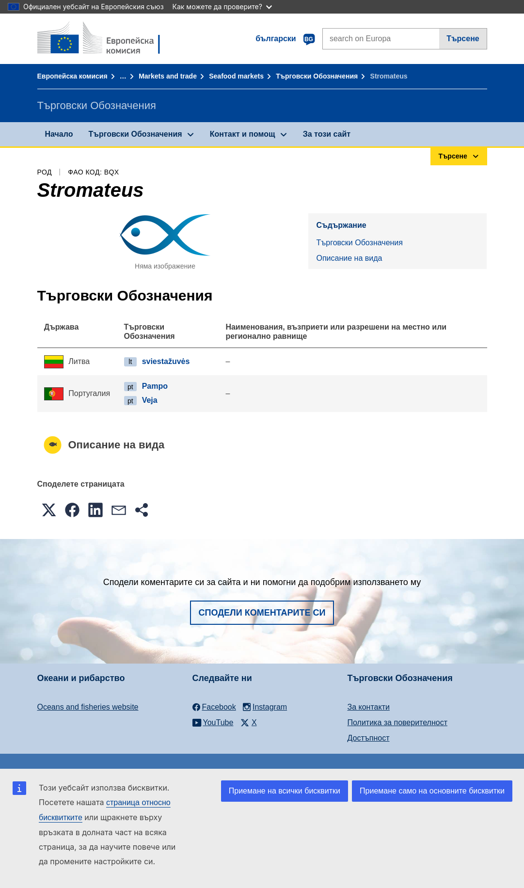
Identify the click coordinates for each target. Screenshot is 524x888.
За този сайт (326, 134)
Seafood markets (236, 76)
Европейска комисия (72, 76)
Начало (59, 134)
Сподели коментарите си (262, 613)
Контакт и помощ (242, 134)
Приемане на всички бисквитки (284, 791)
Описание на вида (349, 258)
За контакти (369, 707)
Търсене (462, 38)
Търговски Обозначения (317, 76)
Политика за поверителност (398, 722)
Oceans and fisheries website (88, 707)
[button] (49, 510)
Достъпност (369, 738)
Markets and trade (168, 76)
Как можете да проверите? (222, 6)
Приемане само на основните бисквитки (432, 791)
